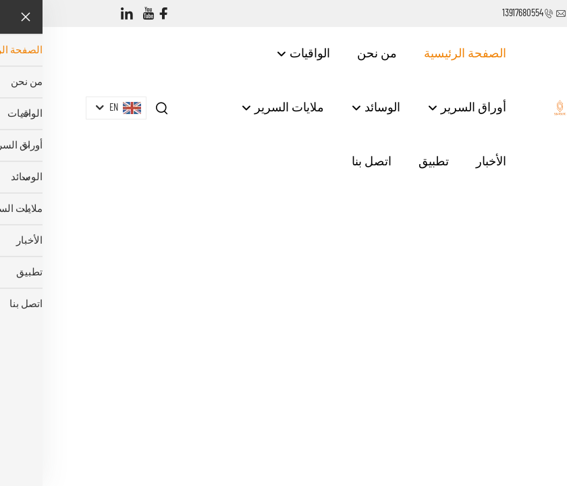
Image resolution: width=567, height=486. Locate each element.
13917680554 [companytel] (480, 13)
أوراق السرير (424, 108)
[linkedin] (84, 13)
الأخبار (448, 162)
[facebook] (120, 13)
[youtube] (106, 13)
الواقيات (261, 54)
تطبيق (391, 162)
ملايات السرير (239, 108)
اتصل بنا (329, 162)
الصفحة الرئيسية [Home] (422, 54)
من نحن (334, 54)
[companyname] (517, 107)
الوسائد (333, 108)
